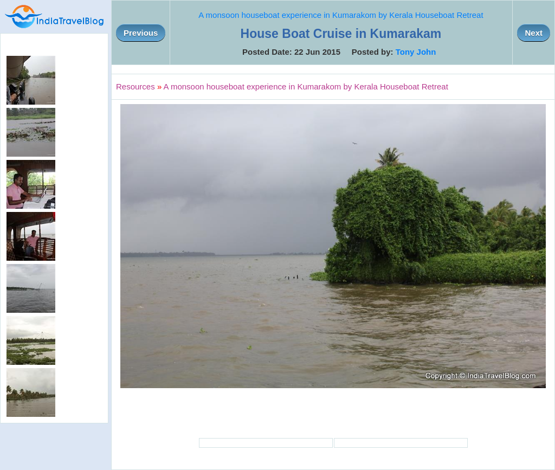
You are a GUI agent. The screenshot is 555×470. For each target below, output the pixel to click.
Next (534, 32)
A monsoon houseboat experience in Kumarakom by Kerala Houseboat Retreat (340, 15)
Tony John (416, 51)
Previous (141, 32)
